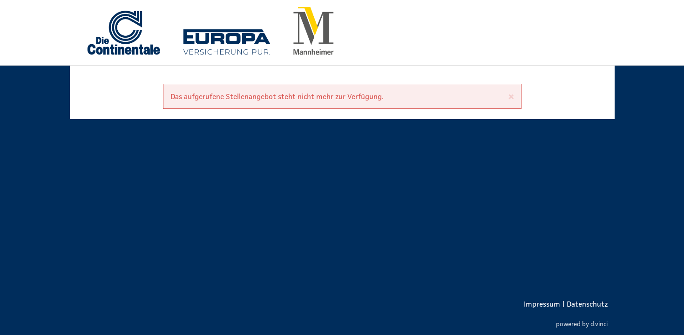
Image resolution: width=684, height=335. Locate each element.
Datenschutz (587, 303)
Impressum (542, 303)
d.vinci (599, 324)
